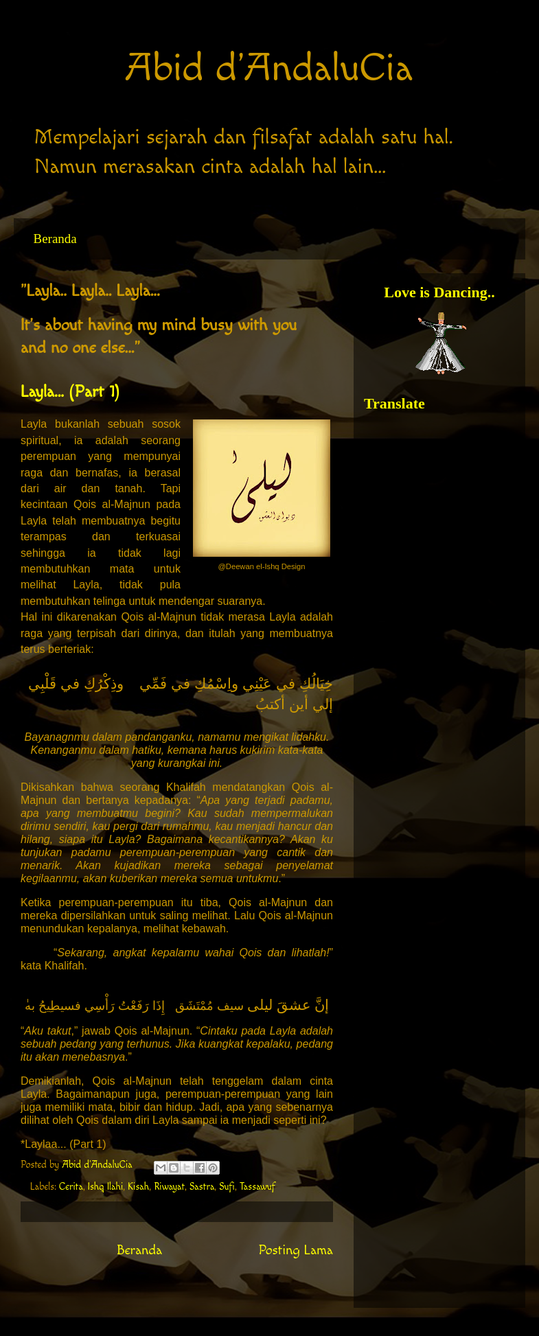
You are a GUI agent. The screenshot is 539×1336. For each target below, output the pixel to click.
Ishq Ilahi (105, 1187)
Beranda (55, 238)
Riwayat (169, 1187)
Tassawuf (257, 1187)
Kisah (138, 1187)
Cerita (71, 1187)
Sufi (227, 1187)
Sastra (202, 1187)
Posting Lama (295, 1250)
